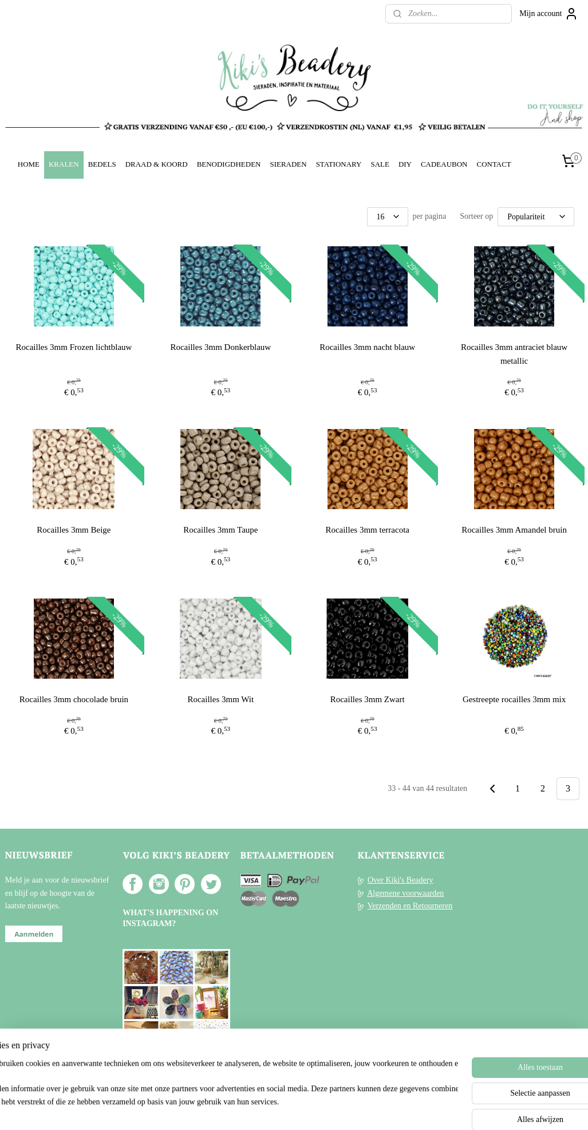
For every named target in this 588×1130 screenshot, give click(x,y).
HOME (29, 164)
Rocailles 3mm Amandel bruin (514, 529)
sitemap (261, 1108)
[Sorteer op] (536, 217)
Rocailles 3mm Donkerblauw (220, 347)
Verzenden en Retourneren (410, 905)
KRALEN (64, 164)
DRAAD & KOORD (156, 164)
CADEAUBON (444, 164)
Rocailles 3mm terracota (367, 529)
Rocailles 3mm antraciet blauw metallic (514, 353)
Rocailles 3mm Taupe (220, 529)
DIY (405, 164)
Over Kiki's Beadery (400, 880)
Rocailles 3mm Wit (220, 699)
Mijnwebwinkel (396, 1108)
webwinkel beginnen (313, 1108)
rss (279, 1108)
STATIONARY (339, 164)
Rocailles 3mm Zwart (367, 699)
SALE (379, 164)
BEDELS (102, 164)
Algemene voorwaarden (405, 893)
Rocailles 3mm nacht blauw (367, 347)
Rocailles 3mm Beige (74, 529)
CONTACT (493, 164)
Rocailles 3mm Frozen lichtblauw (74, 347)
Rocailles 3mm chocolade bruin (73, 699)
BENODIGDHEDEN (229, 164)
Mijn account (548, 14)
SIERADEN (288, 164)
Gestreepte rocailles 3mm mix (514, 699)
